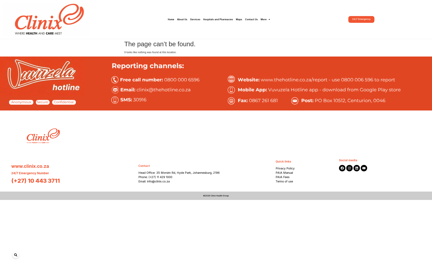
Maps (239, 19)
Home (171, 19)
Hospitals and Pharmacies (218, 19)
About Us (182, 19)
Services (195, 19)
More (265, 19)
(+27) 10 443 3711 (35, 180)
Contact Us (251, 19)
